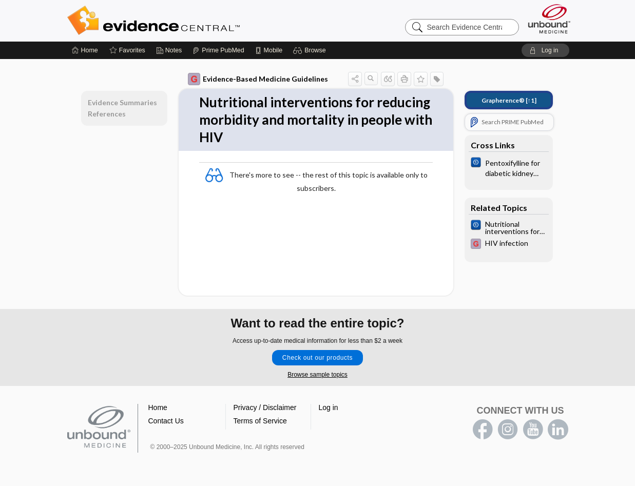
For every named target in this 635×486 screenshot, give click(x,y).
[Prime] (218, 50)
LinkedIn (558, 429)
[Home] (85, 50)
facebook (482, 429)
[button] (311, 50)
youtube (533, 429)
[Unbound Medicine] (549, 19)
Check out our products (317, 357)
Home (157, 407)
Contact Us (166, 421)
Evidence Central (194, 20)
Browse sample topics (317, 374)
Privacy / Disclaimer (265, 407)
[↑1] (509, 100)
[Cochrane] (509, 167)
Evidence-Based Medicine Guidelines (258, 79)
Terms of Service (260, 421)
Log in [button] (328, 407)
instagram (507, 429)
